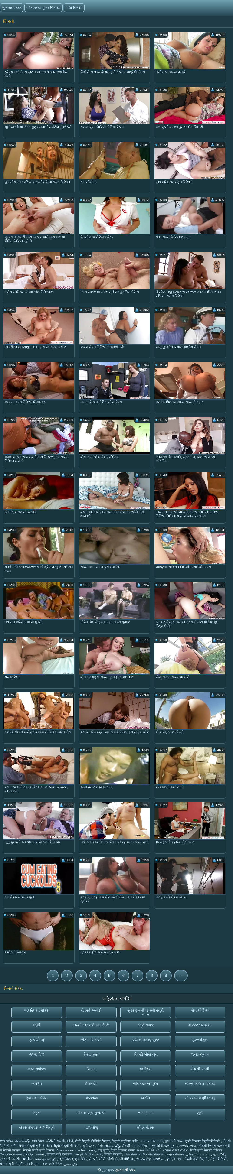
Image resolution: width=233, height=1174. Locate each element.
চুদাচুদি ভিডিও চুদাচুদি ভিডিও (71, 1159)
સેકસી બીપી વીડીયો (135, 1146)
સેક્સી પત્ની (200, 1069)
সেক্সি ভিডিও (6, 1141)
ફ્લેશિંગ (145, 1069)
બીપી (70, 1141)
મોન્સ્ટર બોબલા (200, 1025)
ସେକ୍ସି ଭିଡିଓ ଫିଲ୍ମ (175, 1150)
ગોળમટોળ (91, 1084)
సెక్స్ (223, 1154)
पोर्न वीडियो (218, 1159)
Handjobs (146, 1113)
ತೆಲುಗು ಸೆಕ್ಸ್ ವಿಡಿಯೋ (150, 1159)
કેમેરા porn (91, 1054)
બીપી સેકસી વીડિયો (120, 1159)
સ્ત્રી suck (145, 1025)
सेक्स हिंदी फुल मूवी (163, 1146)
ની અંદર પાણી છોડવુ (200, 1098)
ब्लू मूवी (103, 1150)
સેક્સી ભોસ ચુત (146, 1054)
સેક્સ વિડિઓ (91, 1040)
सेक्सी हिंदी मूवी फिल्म (38, 1150)
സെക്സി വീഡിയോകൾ (88, 1154)
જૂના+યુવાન (200, 1054)
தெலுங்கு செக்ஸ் (11, 1154)
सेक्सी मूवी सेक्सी (196, 1159)
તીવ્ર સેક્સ (145, 1127)
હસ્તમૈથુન (200, 1040)
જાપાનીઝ (36, 1054)
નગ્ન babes (36, 1069)
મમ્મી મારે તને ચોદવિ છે (91, 1025)
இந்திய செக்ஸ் (35, 1154)
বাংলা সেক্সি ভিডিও (52, 1164)
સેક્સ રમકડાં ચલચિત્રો (37, 1127)
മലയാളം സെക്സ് (45, 1159)
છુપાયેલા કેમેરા (36, 1098)
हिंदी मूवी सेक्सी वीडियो (206, 1150)
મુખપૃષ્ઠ (108, 1170)
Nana (91, 1069)
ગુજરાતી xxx (11, 8)
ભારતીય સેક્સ (188, 1146)
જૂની (36, 1025)
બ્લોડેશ (36, 1084)
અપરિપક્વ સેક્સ (36, 1010)
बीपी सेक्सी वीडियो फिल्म (92, 1141)
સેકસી (93, 1159)
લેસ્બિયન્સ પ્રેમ (145, 1084)
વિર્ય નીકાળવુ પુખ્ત (145, 1040)
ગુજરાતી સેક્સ (174, 1141)
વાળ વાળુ (91, 1127)
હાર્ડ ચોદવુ (36, 1040)
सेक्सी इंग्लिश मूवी (125, 1141)
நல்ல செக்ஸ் (132, 1154)
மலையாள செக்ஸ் (151, 1141)
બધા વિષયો (74, 8)
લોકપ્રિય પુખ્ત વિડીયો (43, 8)
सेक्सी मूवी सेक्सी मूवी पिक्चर (20, 1164)
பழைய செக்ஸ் (174, 1154)
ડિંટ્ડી (37, 1113)
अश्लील (27, 1159)
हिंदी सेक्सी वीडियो (67, 1146)
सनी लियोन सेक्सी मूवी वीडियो (32, 1146)
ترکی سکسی (70, 1164)
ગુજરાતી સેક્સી (10, 1159)
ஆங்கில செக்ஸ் (92, 1146)
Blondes (91, 1098)
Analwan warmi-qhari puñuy (76, 1150)
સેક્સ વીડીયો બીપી (149, 1150)
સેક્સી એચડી (91, 1010)
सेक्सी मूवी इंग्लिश (59, 1154)
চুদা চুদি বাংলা (175, 1159)
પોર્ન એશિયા (200, 1010)
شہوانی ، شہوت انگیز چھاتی (202, 1154)
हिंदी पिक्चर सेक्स (123, 1150)
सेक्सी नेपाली (113, 1154)
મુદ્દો (200, 1113)
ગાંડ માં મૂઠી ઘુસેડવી (91, 1113)
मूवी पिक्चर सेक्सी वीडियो (203, 1141)
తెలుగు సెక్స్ (22, 1141)
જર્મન (145, 1098)
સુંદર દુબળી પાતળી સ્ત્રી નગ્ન (145, 1012)
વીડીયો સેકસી (55, 1141)
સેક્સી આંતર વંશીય (200, 1084)
